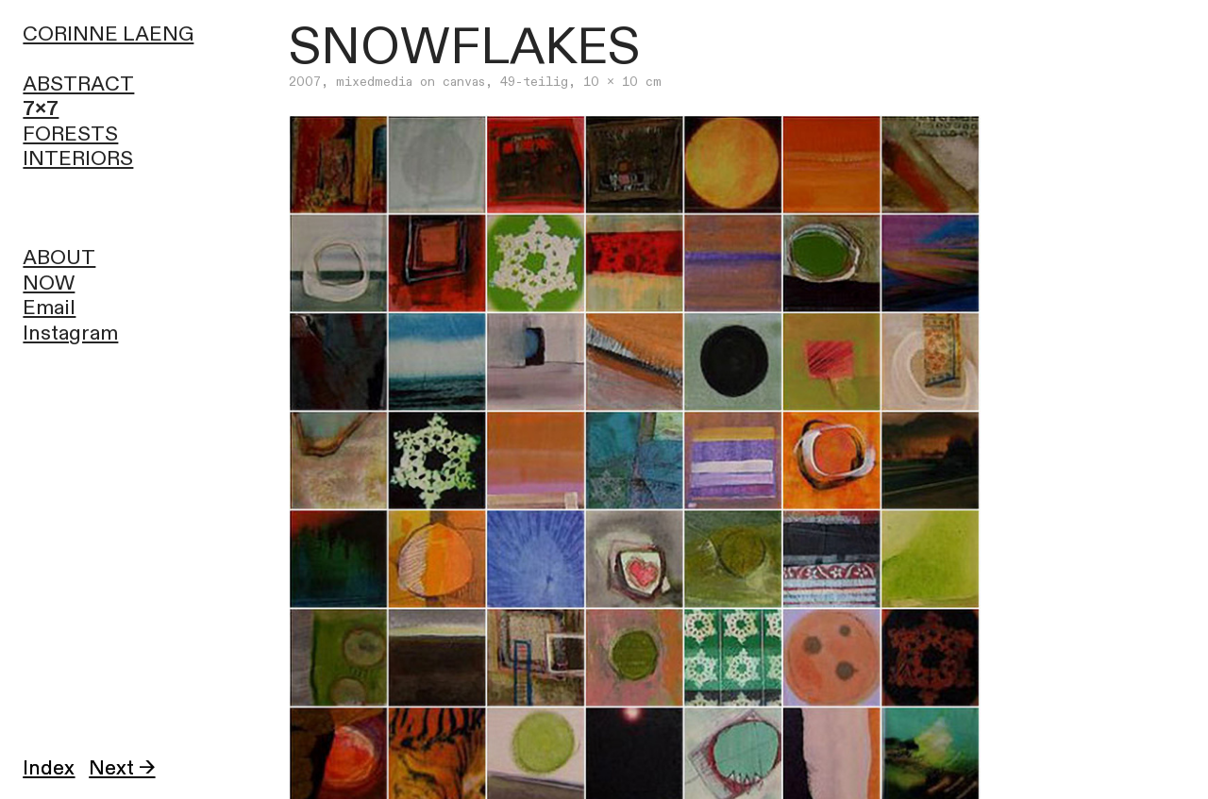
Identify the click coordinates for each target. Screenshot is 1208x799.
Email (49, 308)
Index (49, 768)
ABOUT (59, 258)
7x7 (41, 109)
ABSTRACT (78, 84)
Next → (122, 768)
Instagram (70, 333)
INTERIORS (78, 159)
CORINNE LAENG (108, 34)
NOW (49, 283)
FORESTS (70, 134)
